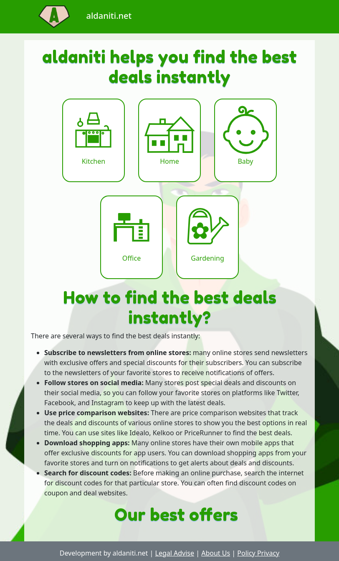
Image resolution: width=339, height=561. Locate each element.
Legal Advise (175, 553)
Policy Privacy (258, 553)
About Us (215, 553)
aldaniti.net (78, 15)
